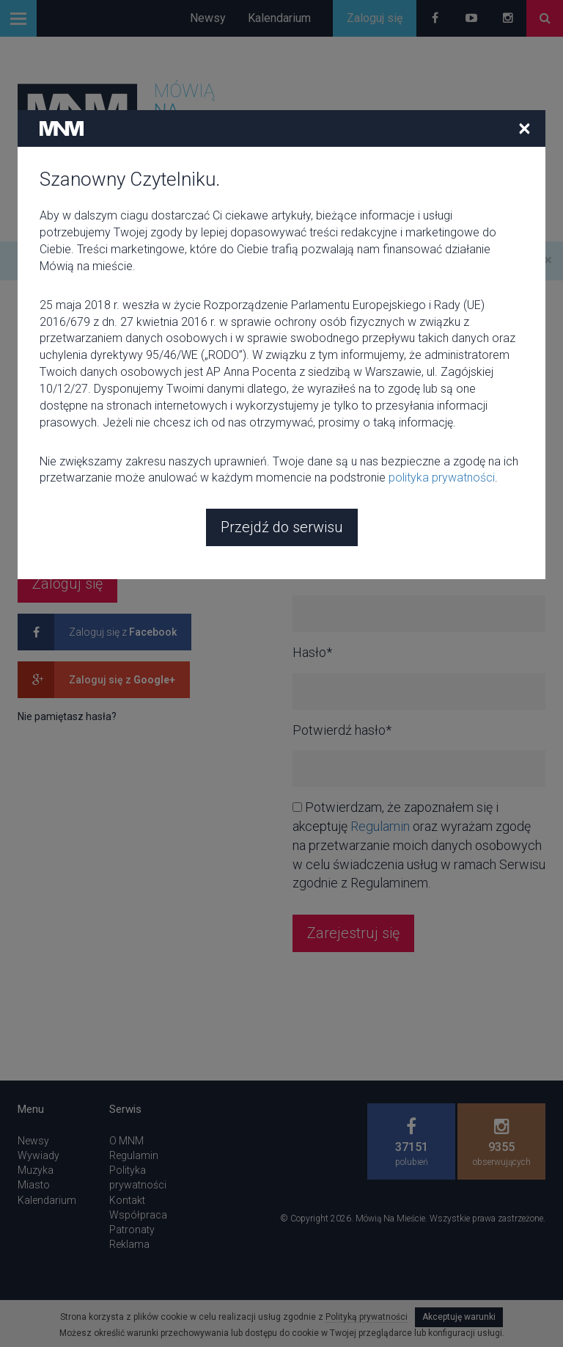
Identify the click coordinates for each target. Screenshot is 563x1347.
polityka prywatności (442, 477)
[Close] (524, 127)
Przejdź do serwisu (282, 527)
